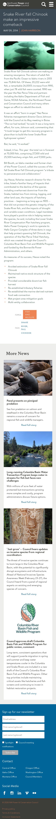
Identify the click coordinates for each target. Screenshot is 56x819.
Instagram (12, 793)
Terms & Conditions (11, 813)
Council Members (34, 776)
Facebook (4, 793)
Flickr (34, 793)
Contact (7, 761)
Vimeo (27, 793)
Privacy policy (8, 809)
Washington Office (34, 772)
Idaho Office (8, 772)
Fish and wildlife (29, 314)
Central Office (9, 768)
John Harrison (30, 30)
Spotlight (8, 742)
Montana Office (9, 776)
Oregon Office (32, 768)
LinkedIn (19, 793)
